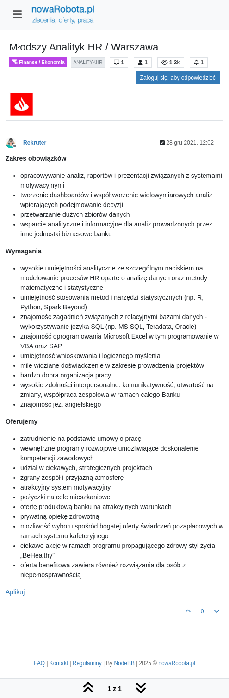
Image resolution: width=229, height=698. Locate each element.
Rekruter (34, 142)
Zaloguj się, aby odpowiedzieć (178, 78)
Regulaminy (87, 663)
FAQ (39, 663)
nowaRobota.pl (176, 663)
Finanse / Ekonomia (38, 62)
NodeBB (124, 663)
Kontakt (59, 663)
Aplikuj (15, 592)
